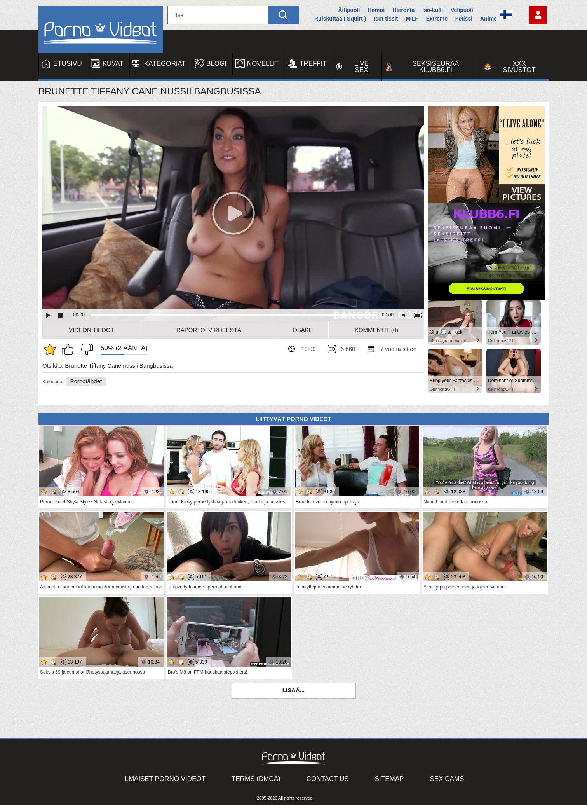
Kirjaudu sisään (538, 15)
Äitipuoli (349, 10)
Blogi (216, 63)
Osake (303, 330)
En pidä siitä (85, 349)
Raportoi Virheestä (208, 330)
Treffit (313, 63)
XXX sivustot (519, 66)
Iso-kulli (432, 10)
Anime (488, 19)
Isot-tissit (386, 19)
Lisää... (293, 690)
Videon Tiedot (91, 330)
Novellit (263, 63)
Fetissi (463, 19)
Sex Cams (447, 778)
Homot (376, 10)
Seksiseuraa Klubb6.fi (436, 66)
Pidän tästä (69, 349)
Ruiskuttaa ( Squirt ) (340, 19)
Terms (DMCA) (256, 778)
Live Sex (361, 66)
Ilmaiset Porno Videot (164, 778)
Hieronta (404, 10)
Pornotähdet (86, 381)
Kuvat (113, 63)
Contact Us (328, 778)
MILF (412, 19)
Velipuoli (462, 10)
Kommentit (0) (376, 330)
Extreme (437, 19)
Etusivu (67, 63)
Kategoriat (165, 63)
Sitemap (389, 778)
